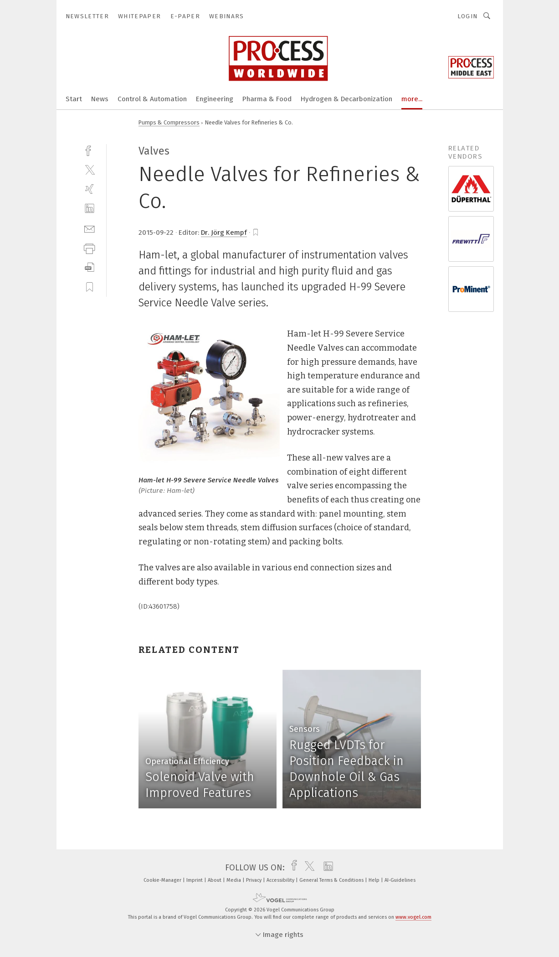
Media (234, 880)
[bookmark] (255, 232)
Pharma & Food (267, 99)
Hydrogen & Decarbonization (346, 99)
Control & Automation (152, 99)
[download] (89, 267)
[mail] (89, 228)
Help (375, 880)
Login (467, 16)
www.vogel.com (413, 917)
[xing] (89, 189)
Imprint (195, 880)
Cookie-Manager (163, 880)
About (215, 880)
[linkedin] (89, 208)
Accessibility (281, 880)
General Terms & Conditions (332, 880)
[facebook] (89, 149)
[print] (89, 247)
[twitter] (89, 169)
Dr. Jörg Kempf (224, 232)
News (99, 99)
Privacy (254, 880)
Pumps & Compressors (169, 122)
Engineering (214, 99)
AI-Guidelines (400, 880)
